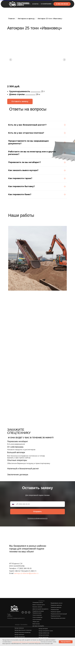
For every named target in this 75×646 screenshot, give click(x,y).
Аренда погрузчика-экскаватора (22, 632)
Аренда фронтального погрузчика (23, 630)
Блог (9, 615)
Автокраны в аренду (26, 18)
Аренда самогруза (19, 628)
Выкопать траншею (37, 606)
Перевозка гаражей (55, 611)
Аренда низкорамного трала (46, 630)
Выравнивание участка (56, 603)
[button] (20, 101)
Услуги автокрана (37, 619)
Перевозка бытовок (55, 616)
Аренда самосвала (19, 634)
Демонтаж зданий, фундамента (40, 609)
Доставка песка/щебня (38, 626)
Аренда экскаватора (20, 636)
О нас (8, 614)
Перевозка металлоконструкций (59, 613)
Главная (11, 18)
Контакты (9, 616)
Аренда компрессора (44, 632)
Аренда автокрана (43, 628)
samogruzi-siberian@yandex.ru (26, 573)
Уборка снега (36, 621)
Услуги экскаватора (37, 617)
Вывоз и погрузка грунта (39, 604)
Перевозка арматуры (56, 607)
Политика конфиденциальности (37, 518)
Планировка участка (38, 602)
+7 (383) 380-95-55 (24, 568)
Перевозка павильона (56, 605)
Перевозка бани (55, 609)
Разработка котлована (38, 611)
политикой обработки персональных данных (26, 641)
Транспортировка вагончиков (58, 618)
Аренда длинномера (44, 635)
